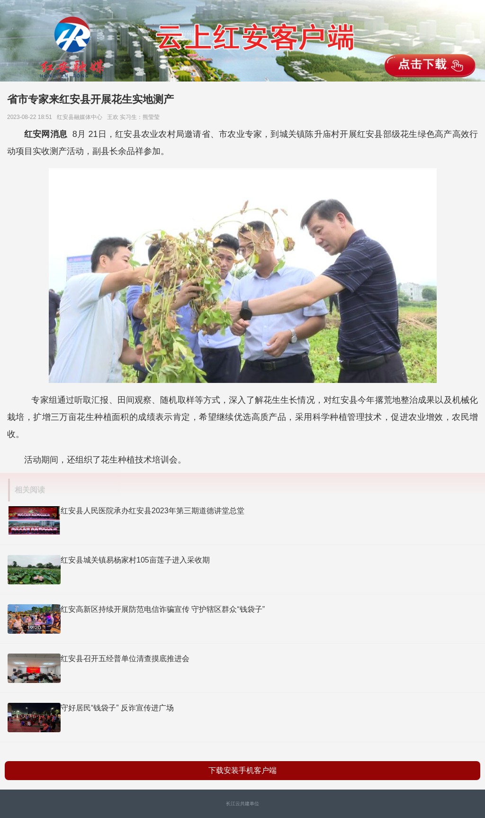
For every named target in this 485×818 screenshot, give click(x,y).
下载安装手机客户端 (242, 770)
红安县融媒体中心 (81, 117)
